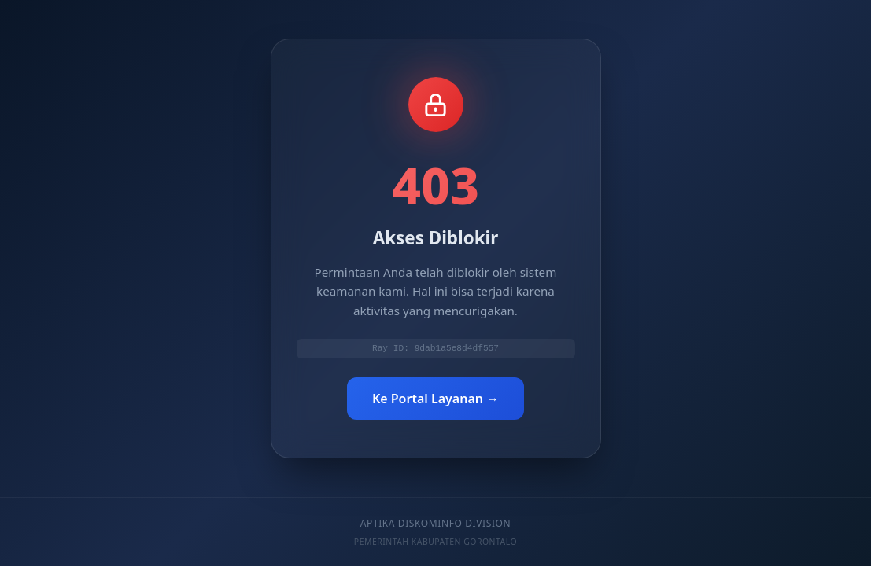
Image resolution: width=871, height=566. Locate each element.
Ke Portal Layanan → (435, 399)
